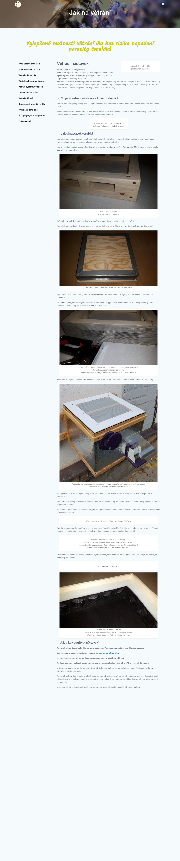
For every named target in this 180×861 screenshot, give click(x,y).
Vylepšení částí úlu (27, 75)
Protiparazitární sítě (28, 110)
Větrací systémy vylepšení (31, 86)
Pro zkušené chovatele (29, 63)
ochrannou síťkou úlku (109, 653)
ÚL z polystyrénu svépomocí (32, 115)
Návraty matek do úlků (29, 69)
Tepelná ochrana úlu (28, 92)
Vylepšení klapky (26, 98)
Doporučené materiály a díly (31, 104)
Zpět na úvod (24, 121)
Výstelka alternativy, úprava (31, 81)
